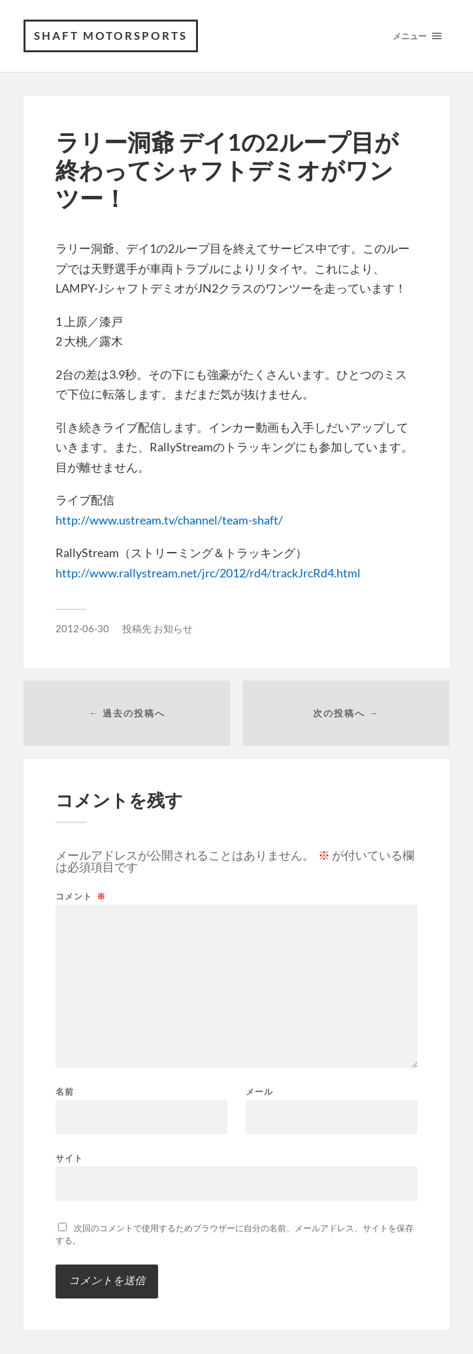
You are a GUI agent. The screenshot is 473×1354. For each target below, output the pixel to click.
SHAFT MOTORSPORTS (111, 35)
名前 (65, 1092)
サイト (69, 1158)
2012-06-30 (82, 628)
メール (259, 1092)
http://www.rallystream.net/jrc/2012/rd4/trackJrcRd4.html (208, 573)
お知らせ (173, 628)
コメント (81, 896)
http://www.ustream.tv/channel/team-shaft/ (169, 520)
